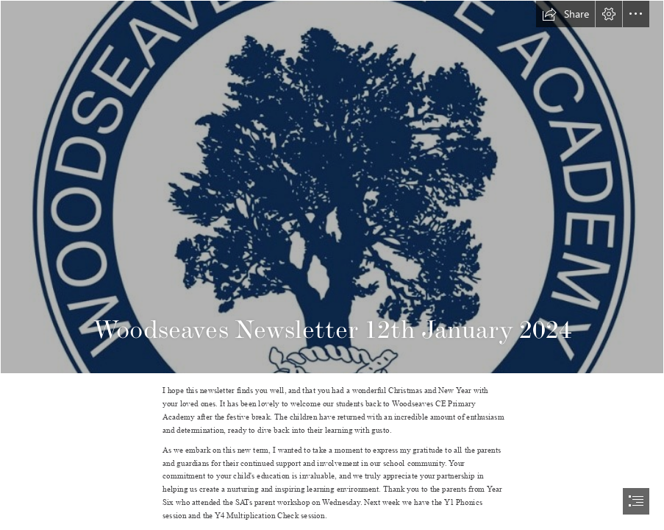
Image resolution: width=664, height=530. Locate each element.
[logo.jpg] (332, 187)
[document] (332, 265)
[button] (565, 14)
